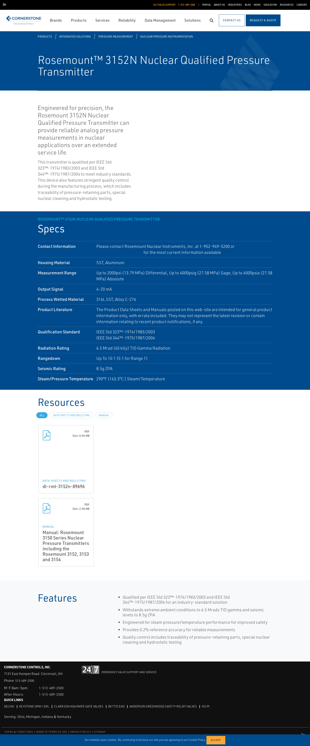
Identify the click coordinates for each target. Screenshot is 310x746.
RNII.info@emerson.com (119, 252)
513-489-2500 (26, 680)
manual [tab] (104, 415)
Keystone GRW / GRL (35, 706)
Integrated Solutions (75, 36)
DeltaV (9, 706)
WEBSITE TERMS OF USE (51, 731)
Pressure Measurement (115, 36)
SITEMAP (99, 731)
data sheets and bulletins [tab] (71, 415)
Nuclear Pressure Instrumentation (166, 36)
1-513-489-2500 (52, 688)
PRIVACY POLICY (80, 731)
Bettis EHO (121, 706)
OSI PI (214, 706)
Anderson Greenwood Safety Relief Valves (170, 706)
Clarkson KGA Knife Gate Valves (82, 706)
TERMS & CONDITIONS (18, 731)
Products (45, 36)
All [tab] (42, 415)
